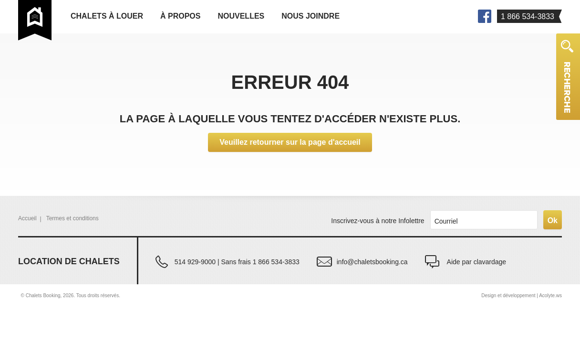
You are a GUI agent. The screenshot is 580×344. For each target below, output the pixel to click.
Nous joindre (310, 16)
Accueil (27, 218)
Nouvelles (241, 16)
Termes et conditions (72, 218)
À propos (180, 16)
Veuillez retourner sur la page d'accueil (289, 142)
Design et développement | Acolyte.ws (521, 295)
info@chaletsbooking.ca (372, 261)
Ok (553, 220)
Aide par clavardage (477, 261)
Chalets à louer (107, 16)
